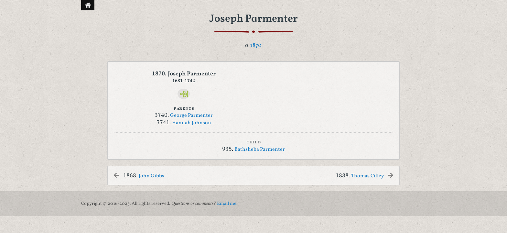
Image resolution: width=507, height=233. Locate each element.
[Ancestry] (184, 94)
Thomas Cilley (368, 176)
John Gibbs (151, 176)
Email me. (227, 203)
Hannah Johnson (191, 123)
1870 (256, 45)
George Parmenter (191, 115)
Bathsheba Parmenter (259, 149)
